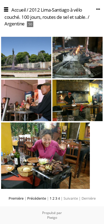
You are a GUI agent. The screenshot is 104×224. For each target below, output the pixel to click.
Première (16, 198)
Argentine (14, 23)
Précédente (36, 198)
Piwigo (52, 217)
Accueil (18, 10)
